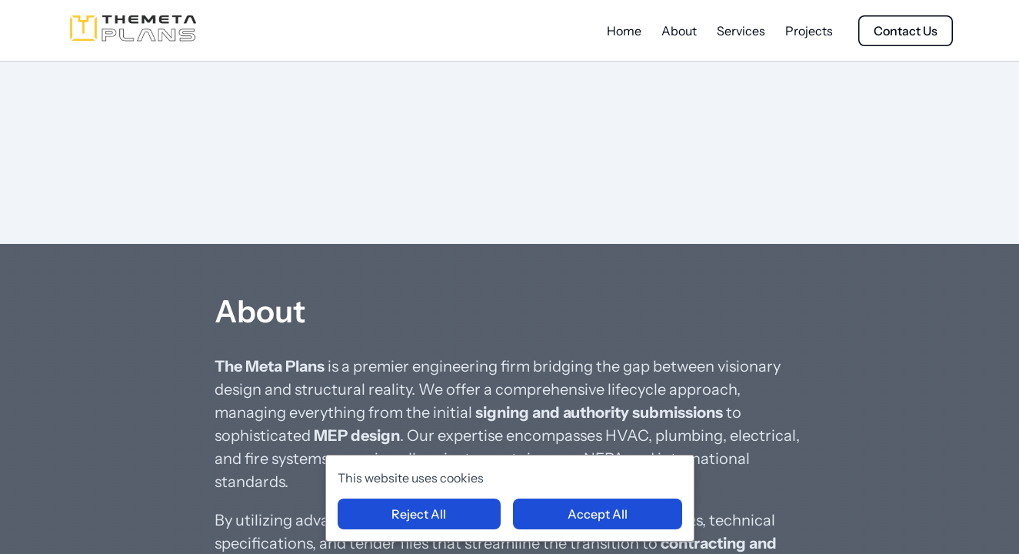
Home (624, 30)
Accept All (598, 514)
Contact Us (905, 30)
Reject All (418, 514)
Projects (809, 30)
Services (741, 30)
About (679, 30)
